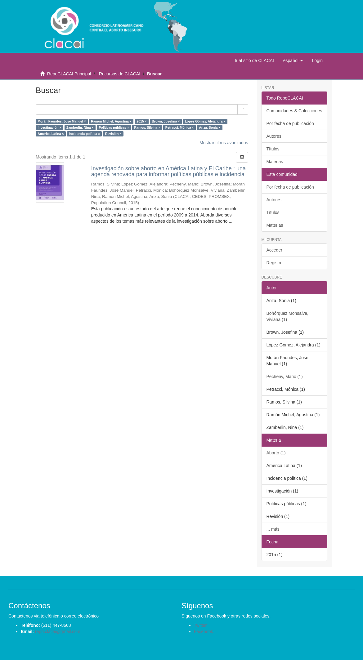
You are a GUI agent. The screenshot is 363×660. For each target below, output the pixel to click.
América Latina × (51, 134)
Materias (275, 161)
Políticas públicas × (114, 127)
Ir (242, 109)
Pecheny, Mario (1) (285, 376)
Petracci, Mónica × (179, 127)
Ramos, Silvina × (147, 127)
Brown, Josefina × (166, 121)
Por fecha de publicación (290, 123)
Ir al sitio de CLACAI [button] (254, 60)
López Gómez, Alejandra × (205, 121)
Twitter (200, 625)
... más (273, 529)
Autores (274, 136)
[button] (293, 60)
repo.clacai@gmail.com (57, 631)
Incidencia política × (84, 134)
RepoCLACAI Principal (69, 73)
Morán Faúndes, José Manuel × (62, 121)
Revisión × (113, 134)
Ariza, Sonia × (209, 127)
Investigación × (49, 127)
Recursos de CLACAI (119, 73)
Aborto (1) (276, 452)
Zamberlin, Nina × (80, 127)
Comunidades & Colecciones (294, 110)
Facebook (203, 631)
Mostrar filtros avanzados (223, 142)
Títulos (273, 148)
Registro (275, 262)
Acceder (274, 250)
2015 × (141, 121)
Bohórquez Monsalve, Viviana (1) (287, 316)
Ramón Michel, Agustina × (111, 121)
